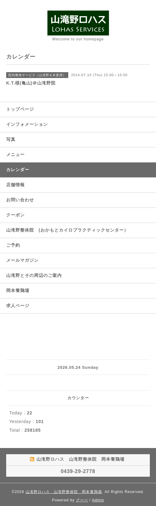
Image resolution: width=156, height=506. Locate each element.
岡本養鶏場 (17, 290)
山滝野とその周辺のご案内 (34, 275)
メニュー (15, 154)
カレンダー (17, 169)
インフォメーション (27, 124)
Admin (98, 500)
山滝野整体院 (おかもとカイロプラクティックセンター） (67, 230)
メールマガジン (22, 260)
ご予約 (13, 245)
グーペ (82, 500)
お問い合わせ (20, 199)
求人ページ (17, 305)
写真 (10, 139)
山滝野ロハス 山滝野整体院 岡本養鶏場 (64, 492)
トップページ (20, 109)
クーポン (15, 214)
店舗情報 (15, 184)
